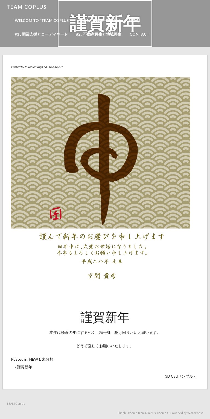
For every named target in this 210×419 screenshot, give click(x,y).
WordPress (195, 413)
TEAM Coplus (27, 7)
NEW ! (134, 20)
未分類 (47, 359)
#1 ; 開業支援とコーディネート (41, 34)
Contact (139, 34)
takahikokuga (34, 66)
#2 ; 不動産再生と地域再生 (98, 34)
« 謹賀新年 (23, 367)
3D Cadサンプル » (180, 376)
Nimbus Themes (156, 413)
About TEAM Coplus (99, 20)
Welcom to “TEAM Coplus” (42, 20)
